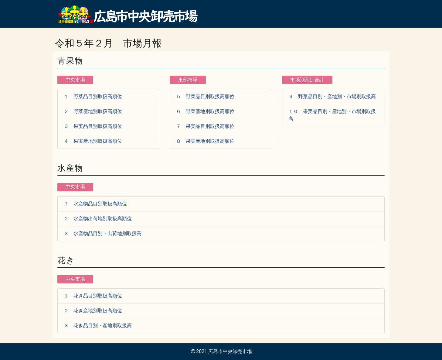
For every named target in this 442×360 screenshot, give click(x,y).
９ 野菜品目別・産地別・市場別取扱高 (332, 96)
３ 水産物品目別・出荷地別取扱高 (102, 233)
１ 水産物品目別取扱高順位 (95, 204)
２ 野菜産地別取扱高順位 (93, 111)
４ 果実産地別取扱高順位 (93, 141)
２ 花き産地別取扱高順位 (93, 311)
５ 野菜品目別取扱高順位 (205, 96)
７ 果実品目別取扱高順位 (205, 126)
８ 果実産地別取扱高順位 (205, 141)
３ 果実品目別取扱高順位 (93, 126)
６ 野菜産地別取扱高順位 (205, 111)
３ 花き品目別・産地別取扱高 (98, 325)
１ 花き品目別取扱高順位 (93, 296)
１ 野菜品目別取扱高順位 (93, 96)
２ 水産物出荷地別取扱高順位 (98, 218)
